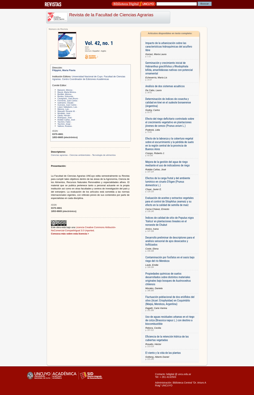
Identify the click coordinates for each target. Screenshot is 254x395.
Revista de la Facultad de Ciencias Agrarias (111, 14)
